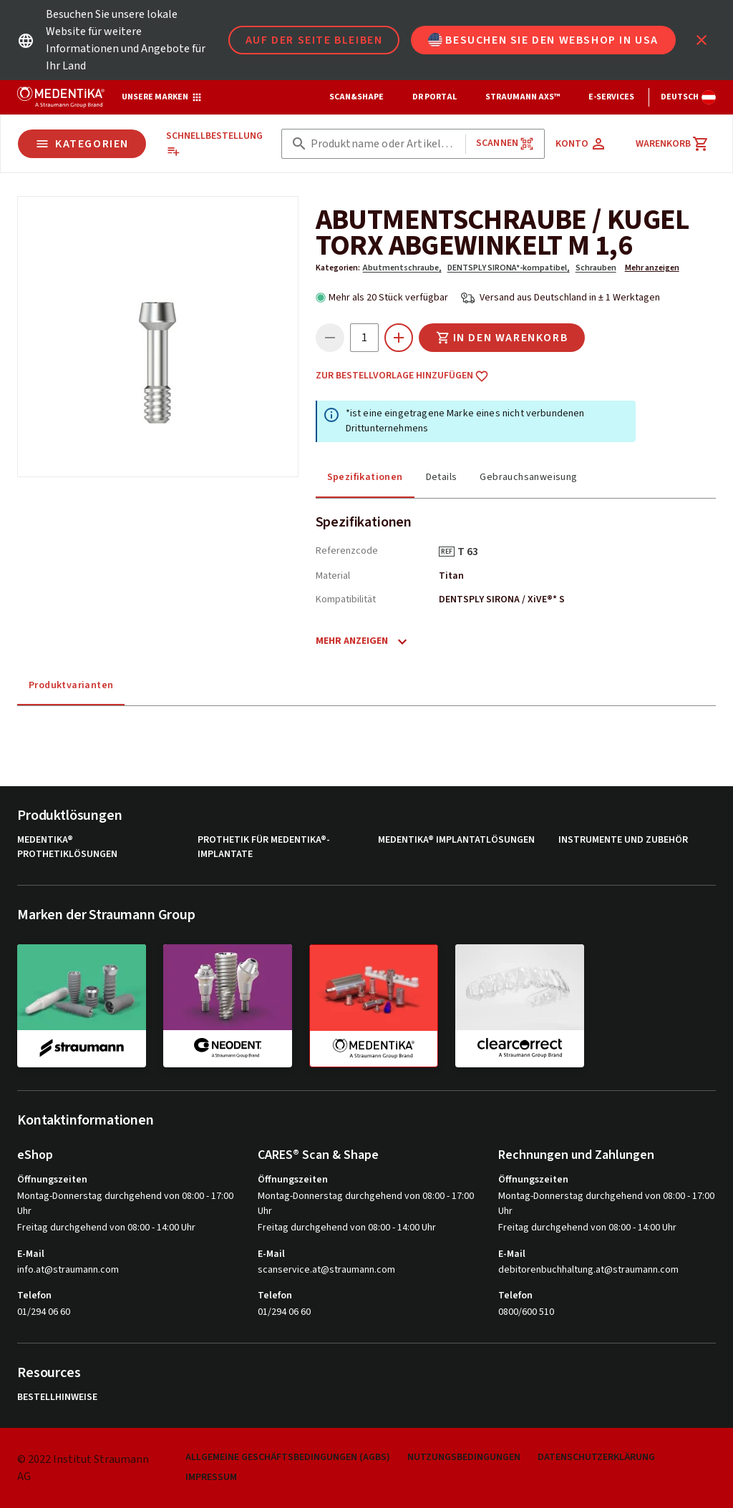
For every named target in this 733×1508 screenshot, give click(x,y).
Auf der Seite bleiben (314, 40)
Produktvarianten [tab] (71, 685)
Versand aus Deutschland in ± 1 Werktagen (570, 297)
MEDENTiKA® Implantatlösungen (456, 840)
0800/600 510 (526, 1312)
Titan (451, 576)
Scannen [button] (505, 143)
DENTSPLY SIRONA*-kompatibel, (508, 268)
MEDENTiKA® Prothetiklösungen (67, 847)
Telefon (34, 1295)
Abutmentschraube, (402, 268)
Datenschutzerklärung (596, 1457)
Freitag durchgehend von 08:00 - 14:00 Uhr (106, 1227)
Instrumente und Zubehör (623, 840)
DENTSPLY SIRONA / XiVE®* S (502, 599)
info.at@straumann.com (68, 1270)
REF (446, 552)
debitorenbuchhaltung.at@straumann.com (588, 1270)
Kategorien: (338, 268)
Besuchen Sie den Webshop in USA (543, 40)
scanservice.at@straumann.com (326, 1270)
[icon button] (701, 40)
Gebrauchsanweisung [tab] (528, 477)
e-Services (611, 97)
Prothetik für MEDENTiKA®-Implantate (264, 847)
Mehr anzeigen (652, 268)
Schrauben (596, 268)
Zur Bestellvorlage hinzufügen (402, 376)
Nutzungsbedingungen (463, 1457)
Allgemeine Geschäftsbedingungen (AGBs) (287, 1457)
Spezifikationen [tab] (365, 477)
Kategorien (82, 144)
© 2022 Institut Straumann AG (83, 1467)
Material (333, 576)
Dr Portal (434, 97)
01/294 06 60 (43, 1312)
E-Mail (30, 1254)
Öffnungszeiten (52, 1179)
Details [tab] (441, 477)
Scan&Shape (356, 97)
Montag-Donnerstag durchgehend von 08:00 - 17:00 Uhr (125, 1203)
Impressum (211, 1477)
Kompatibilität (346, 599)
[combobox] (385, 144)
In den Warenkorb (502, 338)
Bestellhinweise (57, 1397)
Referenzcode (347, 551)
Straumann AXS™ (522, 97)
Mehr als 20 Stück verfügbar (388, 297)
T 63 (472, 551)
